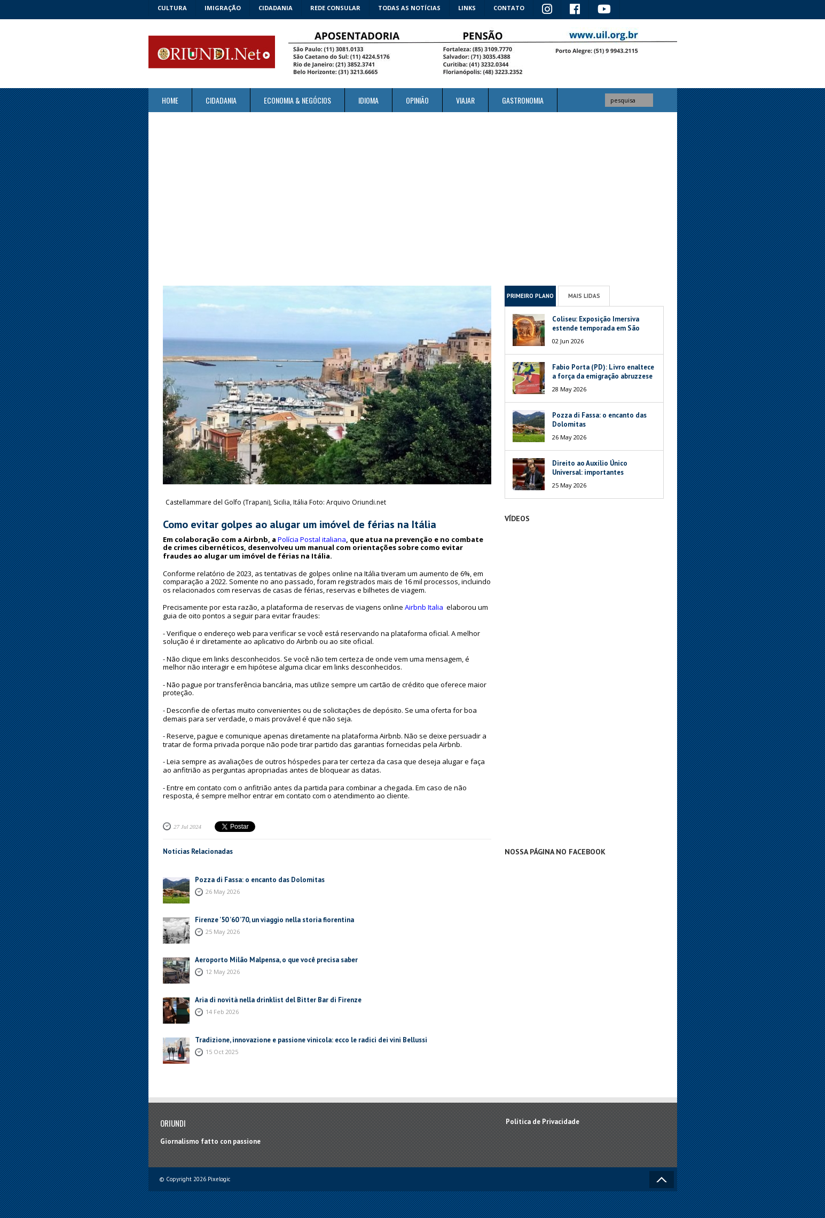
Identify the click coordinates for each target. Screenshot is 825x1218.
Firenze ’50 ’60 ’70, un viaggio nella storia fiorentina (274, 919)
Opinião (417, 100)
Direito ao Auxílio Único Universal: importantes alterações (589, 472)
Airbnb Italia (424, 607)
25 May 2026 (223, 932)
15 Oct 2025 (222, 1052)
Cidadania (275, 8)
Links (467, 8)
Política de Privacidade (542, 1121)
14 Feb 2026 (222, 1012)
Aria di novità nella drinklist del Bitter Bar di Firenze (279, 999)
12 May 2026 (223, 972)
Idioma (368, 100)
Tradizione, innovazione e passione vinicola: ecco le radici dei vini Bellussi (311, 1039)
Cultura (172, 8)
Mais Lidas (584, 296)
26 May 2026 (223, 891)
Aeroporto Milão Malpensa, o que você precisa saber (276, 959)
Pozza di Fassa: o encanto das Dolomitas (260, 879)
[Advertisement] (412, 198)
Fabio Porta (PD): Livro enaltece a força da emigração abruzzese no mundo (603, 376)
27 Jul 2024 (187, 826)
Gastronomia (523, 100)
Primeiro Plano (530, 296)
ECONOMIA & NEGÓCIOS (297, 100)
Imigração (223, 8)
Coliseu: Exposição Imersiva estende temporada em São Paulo (596, 328)
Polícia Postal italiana (312, 539)
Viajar (465, 100)
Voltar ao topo (661, 1179)
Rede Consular (335, 8)
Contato (508, 8)
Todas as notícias (409, 8)
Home (170, 100)
